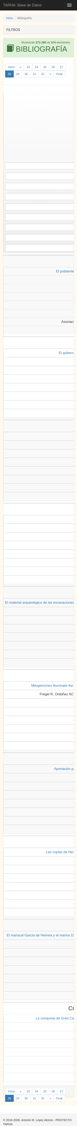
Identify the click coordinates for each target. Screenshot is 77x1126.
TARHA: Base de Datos (22, 5)
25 (45, 67)
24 (36, 67)
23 (28, 67)
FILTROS (13, 30)
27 (61, 67)
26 (53, 67)
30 (26, 74)
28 (9, 74)
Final (59, 74)
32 (42, 74)
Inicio (9, 18)
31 (34, 74)
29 (18, 74)
